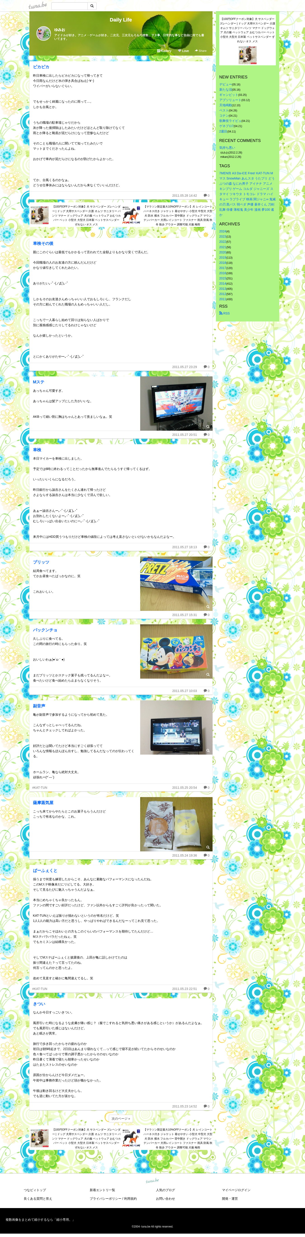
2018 (222, 262)
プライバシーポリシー (105, 1198)
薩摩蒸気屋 (43, 802)
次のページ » (121, 1118)
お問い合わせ (165, 1198)
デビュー (225, 84)
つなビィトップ (35, 1190)
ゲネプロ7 (226, 126)
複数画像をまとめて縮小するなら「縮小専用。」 (40, 1219)
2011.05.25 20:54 (184, 787)
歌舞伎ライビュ (230, 121)
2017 (222, 268)
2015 (222, 278)
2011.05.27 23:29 (184, 367)
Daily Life (121, 20)
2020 (222, 252)
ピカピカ (41, 67)
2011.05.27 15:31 (184, 615)
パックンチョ (45, 630)
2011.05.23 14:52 (184, 1106)
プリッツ (41, 562)
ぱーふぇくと (45, 870)
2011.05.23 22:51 (184, 989)
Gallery (164, 51)
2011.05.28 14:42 (184, 195)
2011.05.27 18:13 (184, 547)
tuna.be (152, 1181)
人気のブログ (165, 1190)
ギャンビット (228, 95)
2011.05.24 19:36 (184, 855)
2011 (222, 299)
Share (200, 50)
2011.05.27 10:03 (184, 691)
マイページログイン (236, 1190)
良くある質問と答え (38, 1198)
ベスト (224, 110)
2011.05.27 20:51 (184, 435)
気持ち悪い (227, 147)
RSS (224, 313)
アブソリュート (230, 100)
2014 (222, 283)
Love (183, 51)
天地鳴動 (225, 105)
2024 (222, 231)
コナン (224, 115)
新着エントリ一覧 (102, 1190)
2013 (222, 288)
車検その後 (43, 243)
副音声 (39, 706)
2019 (222, 257)
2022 (222, 241)
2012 (222, 294)
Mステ (39, 382)
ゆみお (59, 30)
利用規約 (130, 1198)
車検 (37, 450)
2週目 (223, 131)
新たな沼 (225, 89)
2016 (222, 273)
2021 (222, 247)
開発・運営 (230, 1198)
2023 (222, 236)
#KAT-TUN (39, 787)
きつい (39, 1004)
